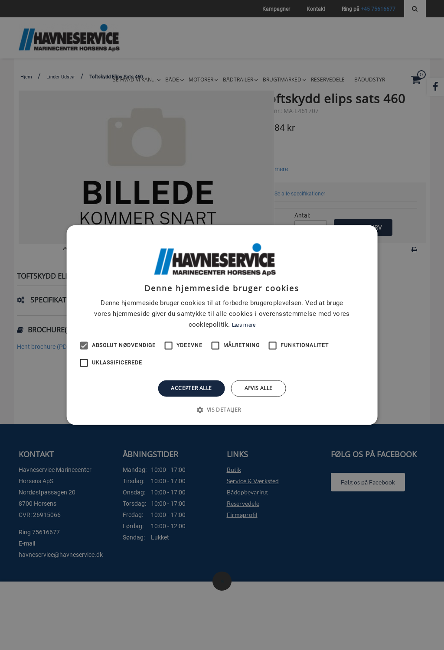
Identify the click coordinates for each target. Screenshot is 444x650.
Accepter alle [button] (191, 388)
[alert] (222, 325)
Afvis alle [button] (259, 388)
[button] (222, 410)
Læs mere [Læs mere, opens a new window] (243, 325)
